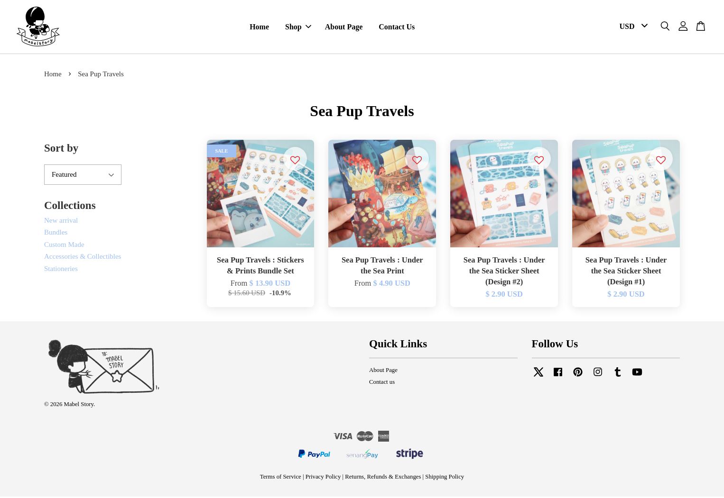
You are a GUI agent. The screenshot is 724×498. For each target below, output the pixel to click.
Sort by (61, 149)
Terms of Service (280, 478)
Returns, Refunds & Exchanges (383, 478)
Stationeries (61, 270)
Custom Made (64, 246)
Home (259, 28)
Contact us (382, 383)
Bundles (55, 233)
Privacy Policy (323, 478)
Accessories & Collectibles (82, 258)
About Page (344, 28)
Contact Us (397, 28)
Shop (298, 28)
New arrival (61, 222)
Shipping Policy (444, 478)
